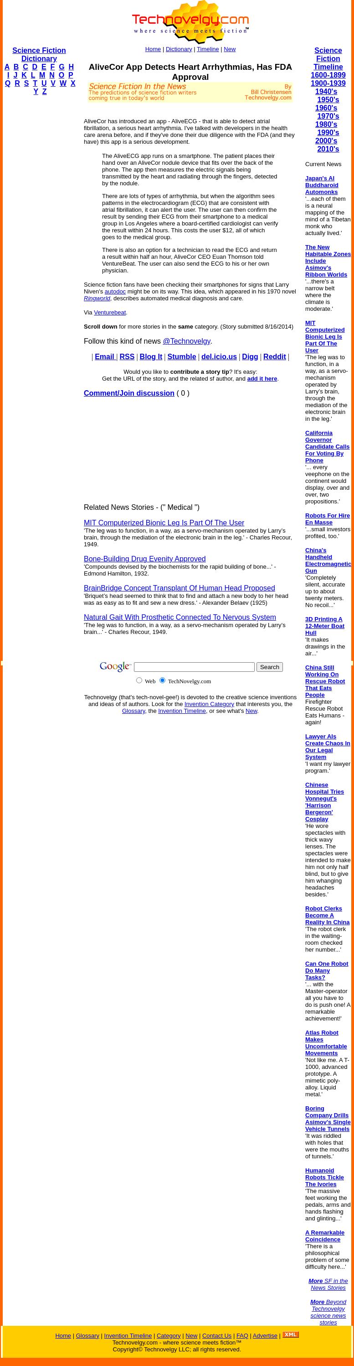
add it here (262, 378)
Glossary (133, 710)
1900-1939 (328, 83)
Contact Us (216, 1335)
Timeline (208, 49)
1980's (326, 124)
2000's (326, 141)
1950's (328, 100)
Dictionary (179, 49)
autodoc (115, 291)
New (230, 49)
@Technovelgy (186, 341)
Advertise (265, 1335)
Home (153, 49)
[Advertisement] (39, 240)
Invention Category (209, 704)
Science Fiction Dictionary (39, 55)
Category (169, 1335)
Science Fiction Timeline (328, 59)
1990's (328, 132)
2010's (328, 149)
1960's (326, 108)
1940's (326, 91)
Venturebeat (110, 312)
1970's (328, 116)
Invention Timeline (182, 710)
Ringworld (97, 298)
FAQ (242, 1335)
